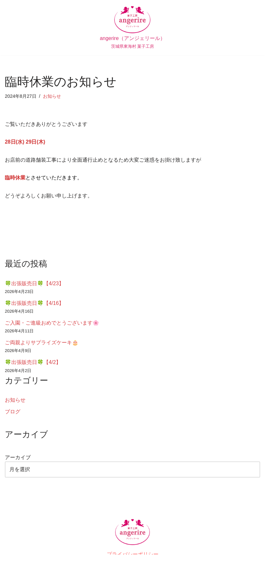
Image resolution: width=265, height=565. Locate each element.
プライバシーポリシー (132, 554)
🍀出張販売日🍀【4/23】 (34, 283)
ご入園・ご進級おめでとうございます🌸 (52, 323)
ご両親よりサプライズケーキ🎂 (41, 343)
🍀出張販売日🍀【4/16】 (34, 303)
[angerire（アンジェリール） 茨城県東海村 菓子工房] (132, 28)
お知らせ (52, 96)
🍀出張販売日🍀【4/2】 (33, 362)
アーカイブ (18, 457)
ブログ (12, 412)
